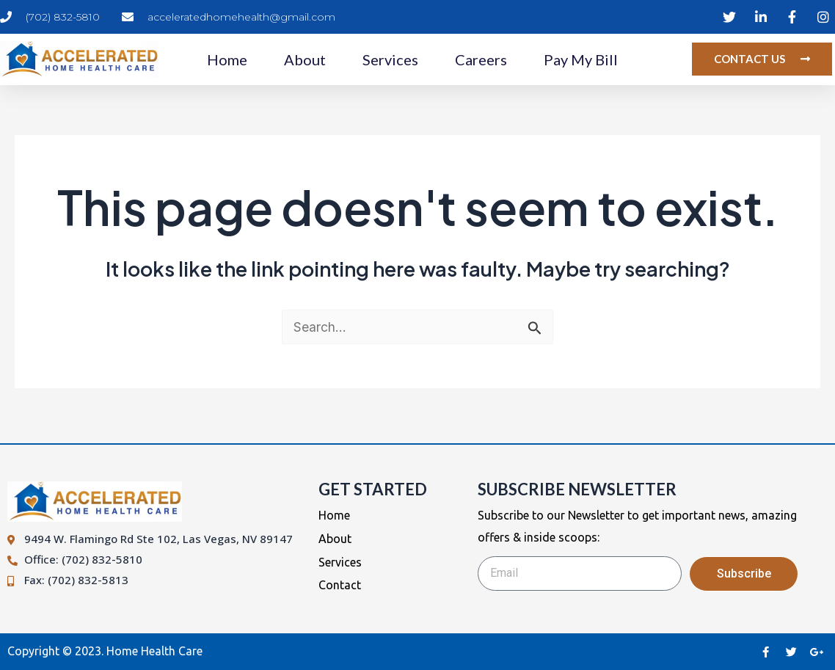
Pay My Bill (581, 59)
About (305, 59)
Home (227, 59)
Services (390, 59)
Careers (481, 59)
